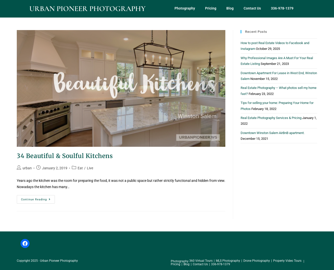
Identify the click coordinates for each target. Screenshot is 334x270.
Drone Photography (256, 260)
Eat (80, 168)
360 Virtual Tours (201, 260)
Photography (185, 8)
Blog (230, 8)
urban (27, 168)
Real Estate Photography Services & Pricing (271, 118)
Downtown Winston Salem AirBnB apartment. (272, 133)
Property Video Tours (287, 260)
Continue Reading (38, 198)
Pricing (210, 8)
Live (90, 168)
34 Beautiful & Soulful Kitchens (65, 156)
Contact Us (252, 8)
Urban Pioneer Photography (87, 8)
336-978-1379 (282, 8)
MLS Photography (228, 260)
